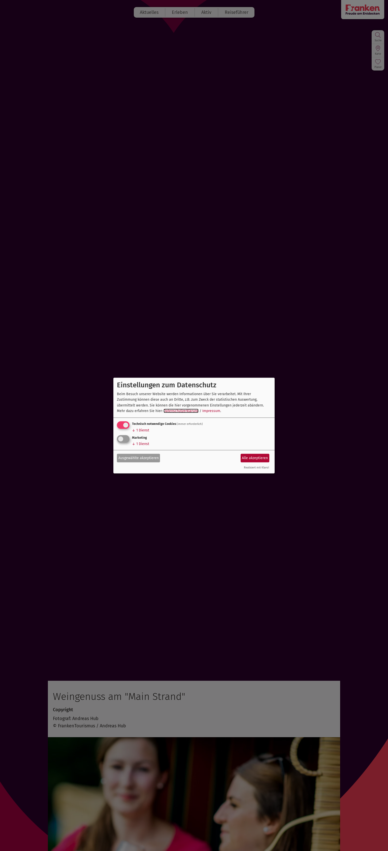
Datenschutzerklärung (181, 411)
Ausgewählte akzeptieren (138, 458)
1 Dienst (140, 430)
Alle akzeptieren (255, 458)
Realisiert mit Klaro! (256, 467)
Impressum (211, 411)
